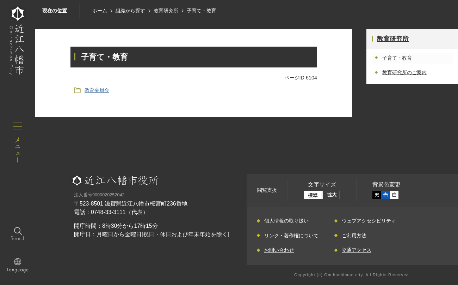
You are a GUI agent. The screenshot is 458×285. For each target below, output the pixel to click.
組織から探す (130, 10)
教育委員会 (97, 90)
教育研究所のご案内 (404, 72)
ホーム (99, 10)
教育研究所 (166, 10)
